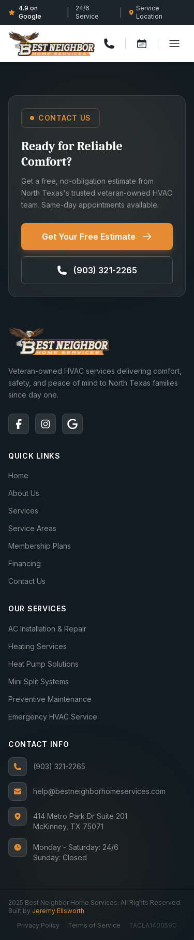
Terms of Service (94, 925)
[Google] (72, 424)
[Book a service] (141, 43)
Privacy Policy (38, 925)
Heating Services (37, 646)
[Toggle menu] (174, 43)
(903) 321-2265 (46, 766)
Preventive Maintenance (50, 699)
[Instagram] (45, 424)
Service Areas (32, 528)
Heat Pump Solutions (43, 663)
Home (18, 475)
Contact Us (27, 581)
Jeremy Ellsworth (58, 911)
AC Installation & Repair (47, 628)
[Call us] (109, 43)
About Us (23, 493)
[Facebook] (18, 424)
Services (23, 510)
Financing (24, 563)
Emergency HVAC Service (52, 716)
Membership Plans (39, 545)
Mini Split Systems (38, 681)
